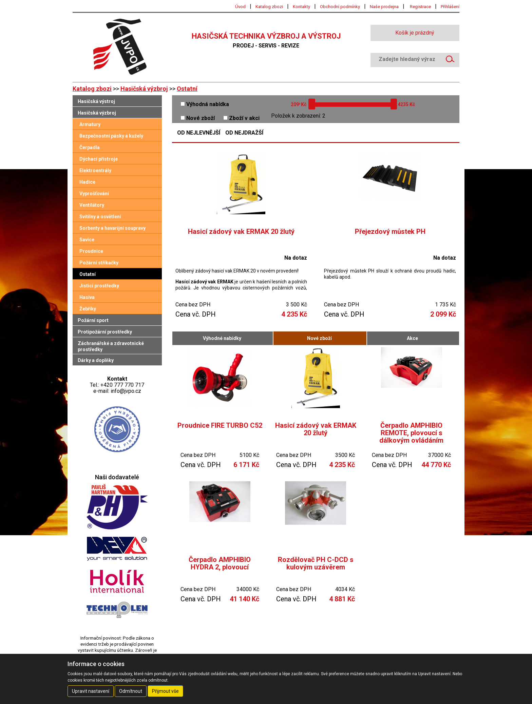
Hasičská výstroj (96, 101)
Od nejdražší (244, 133)
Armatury (89, 124)
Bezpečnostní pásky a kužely (111, 136)
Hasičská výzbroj (144, 88)
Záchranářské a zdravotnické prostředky (111, 346)
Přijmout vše (165, 691)
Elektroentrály (95, 170)
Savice (86, 239)
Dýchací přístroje (98, 159)
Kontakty (301, 6)
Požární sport (93, 320)
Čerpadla (89, 147)
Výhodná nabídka (204, 104)
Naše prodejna (384, 6)
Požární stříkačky (98, 262)
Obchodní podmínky (340, 6)
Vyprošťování (94, 193)
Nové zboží (197, 118)
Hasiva (87, 297)
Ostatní (187, 88)
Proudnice (91, 251)
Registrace (420, 6)
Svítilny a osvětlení (100, 216)
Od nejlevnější (198, 133)
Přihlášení (450, 6)
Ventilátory (91, 205)
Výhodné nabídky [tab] (222, 338)
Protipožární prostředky (105, 332)
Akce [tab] (412, 338)
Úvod (240, 6)
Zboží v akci (241, 118)
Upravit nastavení (90, 691)
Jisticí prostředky (99, 285)
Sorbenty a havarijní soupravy (112, 228)
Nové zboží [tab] (319, 338)
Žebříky (87, 308)
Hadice (87, 182)
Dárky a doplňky (96, 360)
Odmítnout (130, 691)
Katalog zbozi (269, 6)
